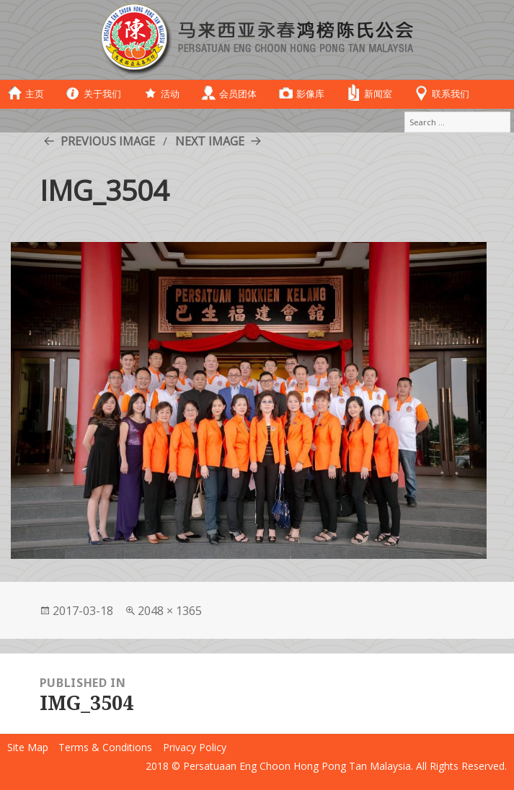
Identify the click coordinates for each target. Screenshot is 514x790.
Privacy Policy (194, 747)
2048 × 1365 (170, 611)
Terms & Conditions (105, 747)
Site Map (27, 747)
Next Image (209, 141)
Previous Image (108, 141)
